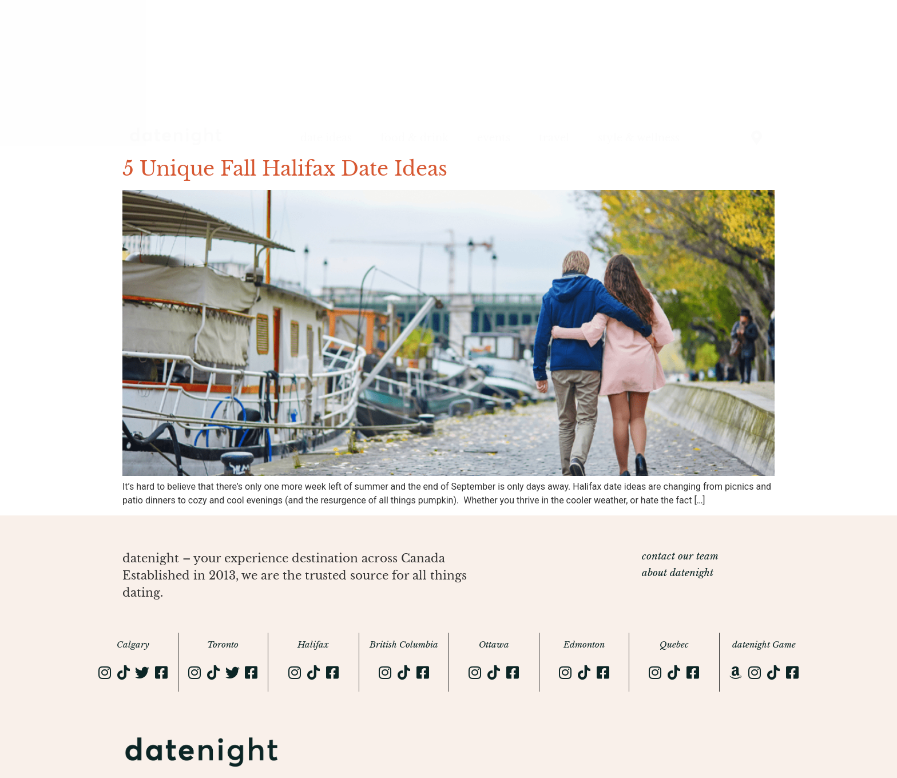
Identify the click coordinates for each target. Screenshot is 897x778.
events (493, 138)
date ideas (326, 138)
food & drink (414, 138)
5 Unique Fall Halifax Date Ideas (284, 168)
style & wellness (639, 138)
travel (554, 138)
